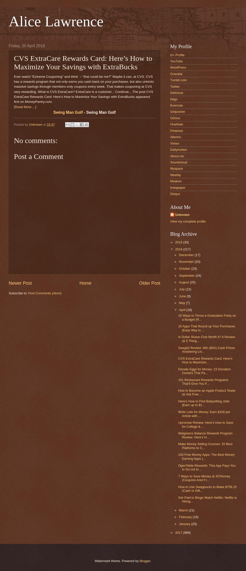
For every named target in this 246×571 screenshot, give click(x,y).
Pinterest (176, 131)
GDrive (175, 118)
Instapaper (177, 188)
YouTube (176, 61)
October (185, 268)
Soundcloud (178, 162)
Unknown (182, 215)
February (186, 517)
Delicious (176, 93)
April (182, 310)
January (185, 524)
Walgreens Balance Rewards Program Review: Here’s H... (205, 435)
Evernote (176, 105)
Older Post (149, 283)
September (187, 275)
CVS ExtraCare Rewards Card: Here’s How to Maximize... (205, 360)
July (182, 289)
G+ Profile (177, 55)
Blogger (145, 561)
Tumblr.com (178, 80)
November (187, 262)
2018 (179, 249)
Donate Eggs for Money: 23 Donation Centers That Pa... (204, 371)
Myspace (176, 168)
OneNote (176, 124)
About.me (177, 156)
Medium (176, 181)
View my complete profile (188, 221)
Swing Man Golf (68, 112)
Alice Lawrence (56, 21)
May (182, 303)
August (184, 282)
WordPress (178, 67)
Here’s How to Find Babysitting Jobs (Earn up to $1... (204, 403)
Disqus (175, 194)
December (187, 255)
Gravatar (176, 74)
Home (85, 283)
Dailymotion (178, 150)
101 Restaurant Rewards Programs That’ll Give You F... (203, 381)
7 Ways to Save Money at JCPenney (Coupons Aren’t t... (204, 478)
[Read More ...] (25, 107)
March (184, 510)
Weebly (175, 175)
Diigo (173, 99)
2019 (179, 242)
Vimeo (174, 143)
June (183, 296)
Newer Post (20, 283)
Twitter (175, 86)
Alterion (175, 137)
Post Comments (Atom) (45, 293)
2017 (179, 532)
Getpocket (177, 112)
